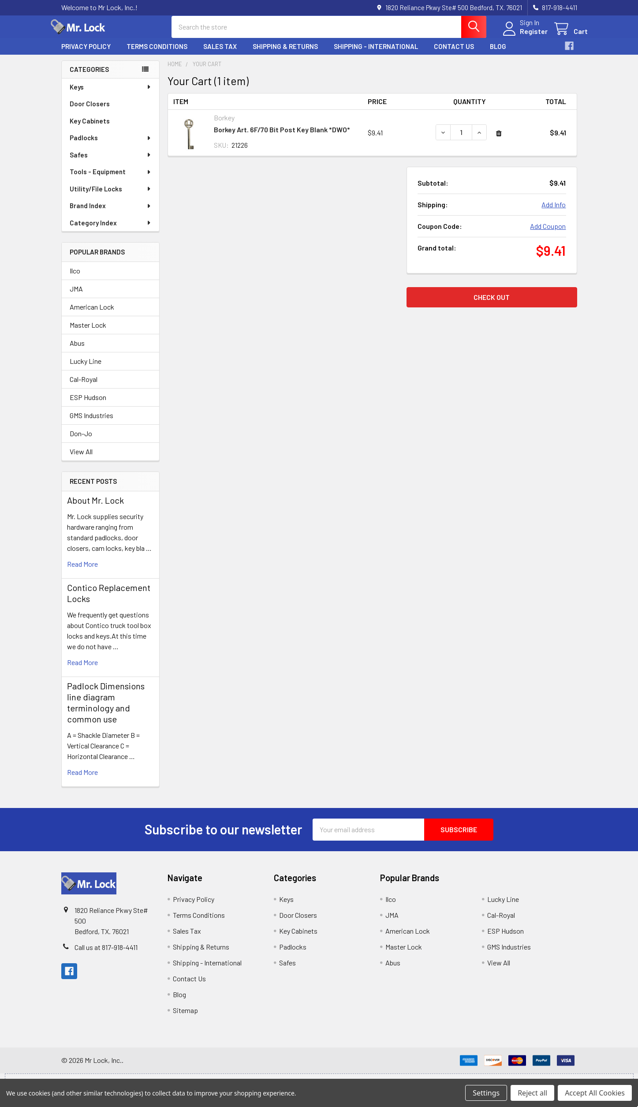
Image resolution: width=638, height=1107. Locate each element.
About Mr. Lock (95, 508)
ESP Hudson (88, 405)
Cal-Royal (83, 387)
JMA (76, 296)
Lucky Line (85, 369)
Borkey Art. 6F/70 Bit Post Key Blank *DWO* (282, 137)
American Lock (92, 314)
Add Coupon (548, 234)
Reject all (532, 1093)
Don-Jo (81, 441)
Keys (111, 95)
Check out (492, 305)
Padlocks (111, 146)
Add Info (553, 212)
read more (82, 572)
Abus (77, 351)
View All (81, 459)
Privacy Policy (86, 54)
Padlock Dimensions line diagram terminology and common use (106, 710)
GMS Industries (91, 423)
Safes (111, 163)
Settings (486, 1093)
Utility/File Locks (111, 197)
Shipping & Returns (285, 54)
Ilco (75, 278)
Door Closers (90, 112)
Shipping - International (376, 54)
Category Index (111, 231)
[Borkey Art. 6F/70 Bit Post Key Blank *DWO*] (461, 140)
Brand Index (111, 213)
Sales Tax (220, 54)
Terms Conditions (157, 54)
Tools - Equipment (111, 179)
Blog (498, 54)
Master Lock (88, 333)
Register (523, 36)
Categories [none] (89, 77)
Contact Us (454, 54)
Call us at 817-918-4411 (106, 955)
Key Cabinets (90, 129)
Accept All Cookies (595, 1093)
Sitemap (185, 1018)
